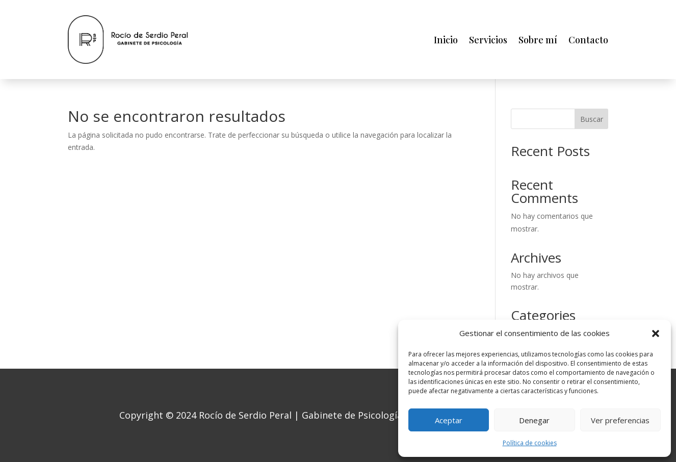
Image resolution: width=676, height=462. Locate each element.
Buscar (591, 119)
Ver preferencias (620, 420)
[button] (656, 333)
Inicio (446, 40)
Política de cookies (530, 443)
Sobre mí (537, 40)
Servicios (488, 40)
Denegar (534, 420)
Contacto (588, 40)
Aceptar (448, 420)
